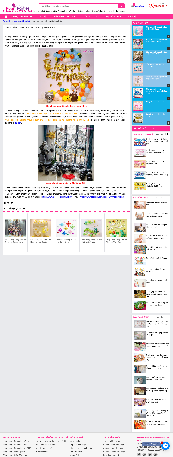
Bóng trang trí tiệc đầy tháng (15, 455)
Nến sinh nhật (76, 452)
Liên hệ (132, 17)
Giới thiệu (42, 17)
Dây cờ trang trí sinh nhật (81, 448)
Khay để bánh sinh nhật (113, 445)
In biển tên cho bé (44, 448)
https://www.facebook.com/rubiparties (58, 197)
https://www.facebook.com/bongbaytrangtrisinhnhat (102, 197)
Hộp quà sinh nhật (78, 445)
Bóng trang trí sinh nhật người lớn (17, 448)
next (125, 233)
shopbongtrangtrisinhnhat (21, 21)
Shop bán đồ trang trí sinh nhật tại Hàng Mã (156, 78)
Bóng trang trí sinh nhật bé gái (16, 445)
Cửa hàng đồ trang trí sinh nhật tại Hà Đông (156, 28)
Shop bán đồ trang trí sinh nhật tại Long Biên (156, 40)
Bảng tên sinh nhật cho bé (156, 102)
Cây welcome (42, 452)
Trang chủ (6, 21)
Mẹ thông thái (114, 17)
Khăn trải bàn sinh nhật (113, 448)
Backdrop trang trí (111, 455)
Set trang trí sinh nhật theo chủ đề (51, 441)
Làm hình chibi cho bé (45, 445)
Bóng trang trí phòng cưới (14, 452)
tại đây (18, 123)
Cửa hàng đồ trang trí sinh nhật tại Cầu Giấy (156, 53)
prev (7, 233)
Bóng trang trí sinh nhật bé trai (16, 441)
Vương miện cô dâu (111, 441)
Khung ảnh (74, 455)
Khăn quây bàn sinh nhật (114, 452)
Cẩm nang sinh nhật (65, 17)
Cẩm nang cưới (91, 17)
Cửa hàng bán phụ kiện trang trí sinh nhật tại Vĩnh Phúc (156, 91)
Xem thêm (159, 134)
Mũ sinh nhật (75, 441)
